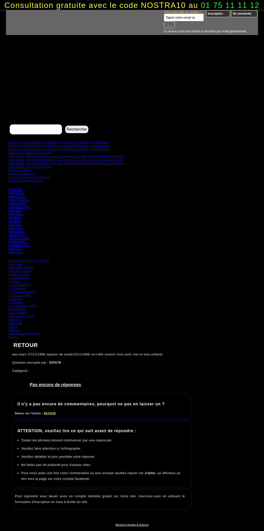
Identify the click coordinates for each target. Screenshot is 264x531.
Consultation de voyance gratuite (30, 167)
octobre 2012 (17, 203)
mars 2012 (15, 227)
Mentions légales (19, 170)
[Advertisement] (132, 86)
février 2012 (16, 231)
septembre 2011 (19, 245)
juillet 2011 (15, 252)
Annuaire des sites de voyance (28, 261)
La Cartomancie (19, 278)
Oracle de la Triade (21, 316)
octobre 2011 (17, 241)
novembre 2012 (18, 200)
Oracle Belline (17, 313)
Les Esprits (15, 302)
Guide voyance (18, 274)
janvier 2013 (16, 196)
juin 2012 (14, 217)
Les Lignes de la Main (23, 306)
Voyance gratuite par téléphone (29, 177)
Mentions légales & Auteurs (132, 524)
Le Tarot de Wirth (19, 295)
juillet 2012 (15, 214)
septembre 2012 (19, 207)
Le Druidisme (17, 288)
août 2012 (15, 210)
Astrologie (15, 264)
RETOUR (50, 413)
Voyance (14, 330)
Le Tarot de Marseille (22, 292)
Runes (12, 327)
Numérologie (16, 309)
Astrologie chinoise (21, 267)
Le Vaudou (15, 299)
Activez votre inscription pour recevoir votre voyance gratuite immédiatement (58, 142)
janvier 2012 (16, 234)
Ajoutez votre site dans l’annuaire (30, 153)
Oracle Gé (15, 320)
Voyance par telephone (23, 334)
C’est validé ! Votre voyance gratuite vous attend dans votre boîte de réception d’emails (66, 156)
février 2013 (16, 193)
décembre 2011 (18, 238)
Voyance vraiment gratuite (25, 181)
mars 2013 (15, 189)
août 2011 (15, 248)
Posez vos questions (22, 174)
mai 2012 (14, 221)
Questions (15, 323)
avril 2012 (14, 224)
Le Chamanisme (19, 285)
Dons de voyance (20, 271)
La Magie (14, 281)
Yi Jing (12, 337)
